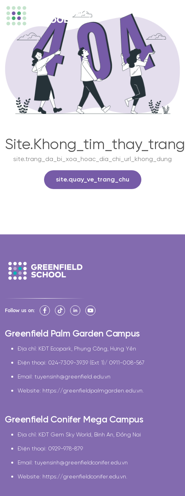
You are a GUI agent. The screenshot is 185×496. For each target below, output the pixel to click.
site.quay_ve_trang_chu (92, 179)
